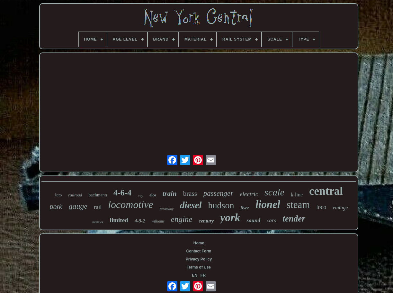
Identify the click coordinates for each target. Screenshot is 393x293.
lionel (267, 204)
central (326, 191)
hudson (221, 205)
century (206, 220)
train (170, 193)
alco (152, 195)
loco (321, 207)
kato (58, 195)
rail (98, 207)
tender (293, 218)
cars (271, 220)
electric (249, 194)
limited (119, 220)
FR (203, 275)
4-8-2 (140, 220)
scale (274, 192)
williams (158, 221)
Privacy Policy (199, 259)
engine (181, 219)
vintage (340, 207)
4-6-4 (122, 192)
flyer (245, 207)
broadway (167, 209)
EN (194, 275)
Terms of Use (199, 267)
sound (253, 220)
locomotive (130, 204)
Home (198, 243)
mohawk (97, 222)
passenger (218, 193)
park (56, 206)
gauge (78, 206)
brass (190, 193)
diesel (191, 205)
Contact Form (198, 251)
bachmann (97, 195)
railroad (75, 195)
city (140, 196)
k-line (297, 194)
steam (298, 204)
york (230, 217)
